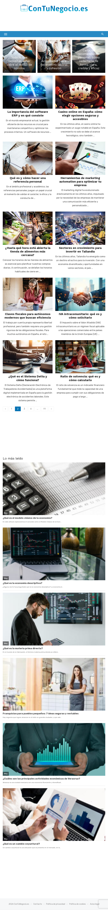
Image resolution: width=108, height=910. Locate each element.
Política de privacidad (55, 904)
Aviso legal (94, 904)
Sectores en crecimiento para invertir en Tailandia (80, 249)
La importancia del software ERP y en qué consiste (27, 113)
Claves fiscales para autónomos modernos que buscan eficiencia (28, 315)
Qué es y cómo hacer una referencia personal (28, 179)
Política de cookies (77, 904)
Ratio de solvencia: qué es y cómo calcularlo (80, 378)
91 (44, 409)
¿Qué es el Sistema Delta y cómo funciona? (27, 378)
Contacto (37, 904)
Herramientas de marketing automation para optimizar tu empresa (80, 181)
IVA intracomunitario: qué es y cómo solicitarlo (80, 315)
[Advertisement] (35, 23)
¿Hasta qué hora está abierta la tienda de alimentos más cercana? (27, 251)
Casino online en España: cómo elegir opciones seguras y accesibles (80, 115)
